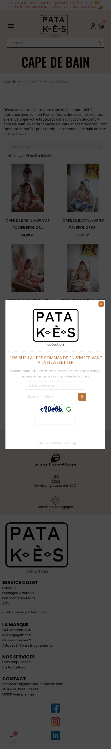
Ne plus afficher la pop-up (58, 443)
